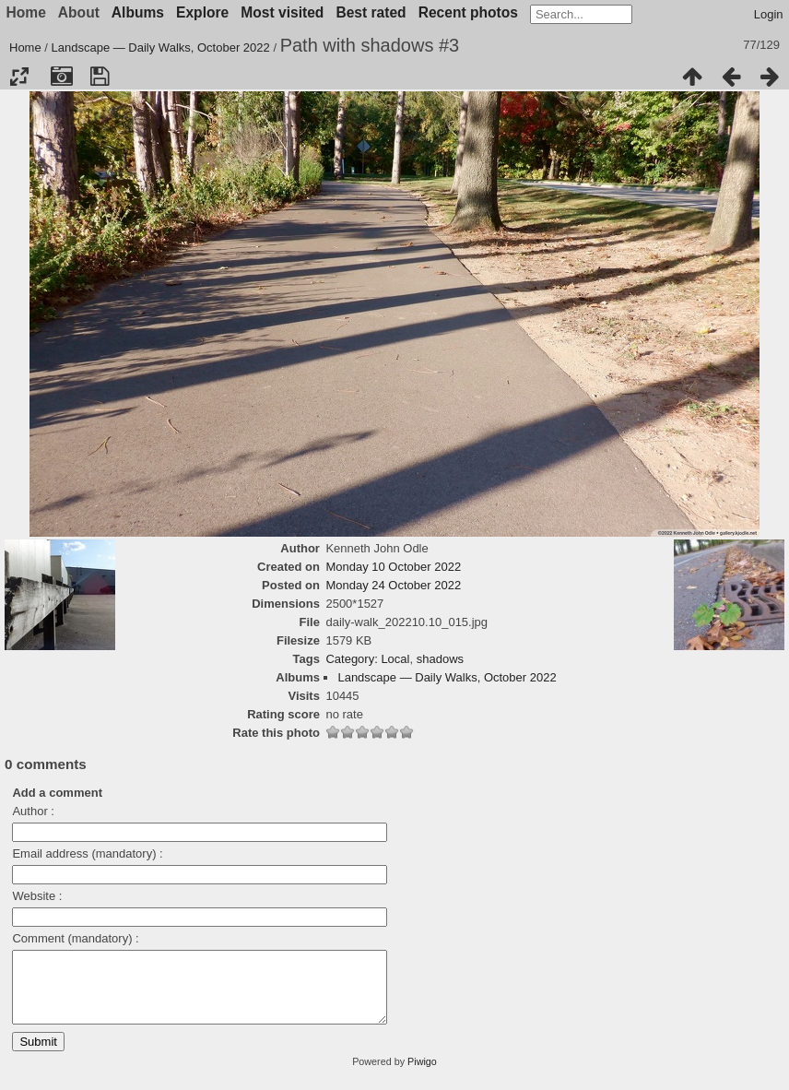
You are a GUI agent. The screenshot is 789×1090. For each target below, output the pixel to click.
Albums (138, 12)
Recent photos (468, 12)
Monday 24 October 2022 (393, 585)
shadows (440, 659)
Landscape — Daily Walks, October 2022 (161, 47)
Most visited (282, 12)
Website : (37, 896)
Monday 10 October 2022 (393, 567)
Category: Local (367, 659)
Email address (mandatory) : (87, 853)
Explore (202, 12)
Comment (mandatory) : (75, 938)
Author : (33, 811)
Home (25, 47)
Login (768, 14)
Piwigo (422, 1075)
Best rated (371, 12)
